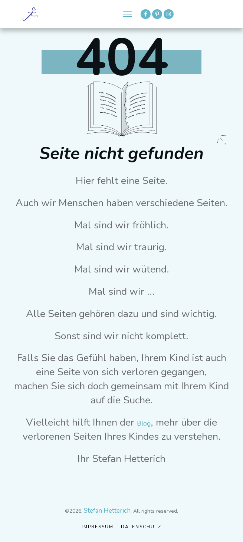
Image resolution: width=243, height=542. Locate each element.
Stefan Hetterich (107, 510)
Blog (144, 423)
